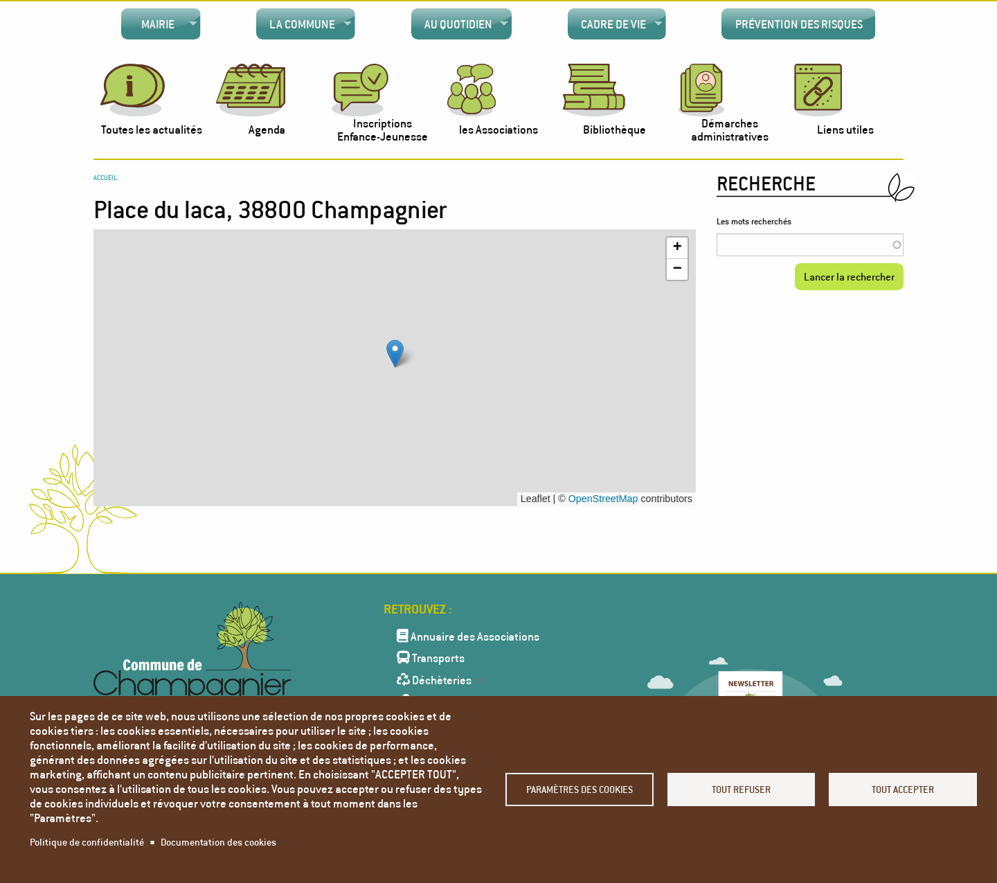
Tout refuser (741, 789)
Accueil (105, 177)
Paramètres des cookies (579, 789)
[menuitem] (160, 24)
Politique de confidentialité (87, 842)
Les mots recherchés (754, 221)
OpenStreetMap (603, 498)
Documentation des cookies (218, 842)
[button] (395, 353)
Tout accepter (903, 789)
